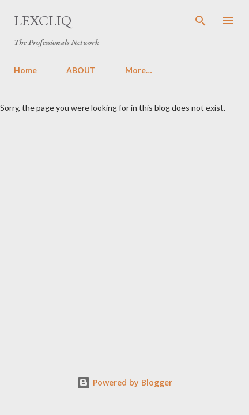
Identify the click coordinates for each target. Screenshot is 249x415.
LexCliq (42, 20)
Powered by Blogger (124, 382)
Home (25, 70)
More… (138, 70)
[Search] (200, 21)
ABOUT (81, 70)
